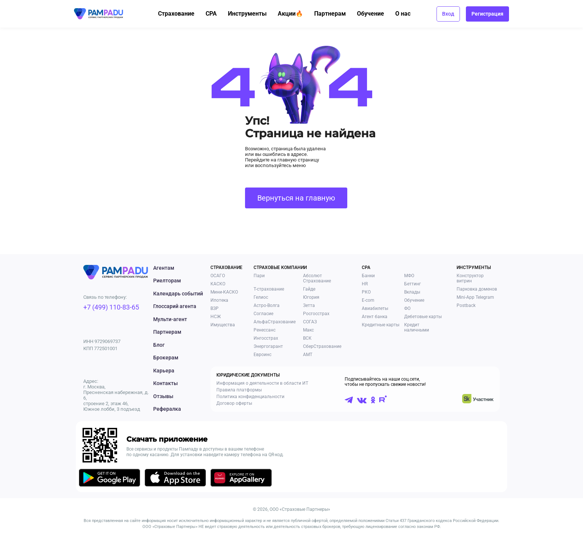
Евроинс (262, 354)
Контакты (165, 383)
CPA (215, 13)
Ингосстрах (266, 338)
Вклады (412, 292)
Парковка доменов (477, 289)
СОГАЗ (310, 321)
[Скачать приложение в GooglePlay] (109, 479)
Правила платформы (239, 390)
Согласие (263, 313)
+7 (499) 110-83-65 (111, 307)
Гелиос (261, 297)
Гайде (309, 289)
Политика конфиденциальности (250, 396)
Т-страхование (269, 289)
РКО (366, 292)
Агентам (163, 268)
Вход (448, 14)
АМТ (307, 354)
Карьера (163, 371)
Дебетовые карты (423, 316)
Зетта (309, 305)
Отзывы (163, 396)
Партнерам (334, 13)
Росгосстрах (316, 313)
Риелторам (167, 281)
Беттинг (412, 283)
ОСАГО (217, 275)
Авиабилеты (375, 308)
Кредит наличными (416, 327)
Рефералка (167, 409)
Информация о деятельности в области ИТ (262, 383)
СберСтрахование (322, 346)
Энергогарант (268, 346)
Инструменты (251, 13)
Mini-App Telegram (475, 297)
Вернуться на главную (296, 197)
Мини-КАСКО (224, 292)
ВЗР (214, 308)
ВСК (307, 338)
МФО (409, 275)
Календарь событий (178, 294)
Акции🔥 (294, 13)
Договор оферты (234, 403)
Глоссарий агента (174, 306)
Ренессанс (265, 330)
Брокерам (165, 358)
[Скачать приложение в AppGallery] (241, 479)
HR (365, 283)
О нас (407, 13)
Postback (466, 305)
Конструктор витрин (470, 278)
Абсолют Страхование (317, 278)
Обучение (375, 13)
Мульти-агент (170, 319)
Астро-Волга (267, 305)
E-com (368, 300)
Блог (159, 345)
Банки (368, 275)
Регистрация (487, 14)
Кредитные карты (380, 324)
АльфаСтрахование (275, 321)
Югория (311, 297)
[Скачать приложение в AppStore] (175, 479)
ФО (407, 308)
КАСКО (217, 283)
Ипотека (219, 300)
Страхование (180, 13)
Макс (308, 330)
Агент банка (374, 316)
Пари (259, 275)
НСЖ (215, 316)
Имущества (222, 324)
